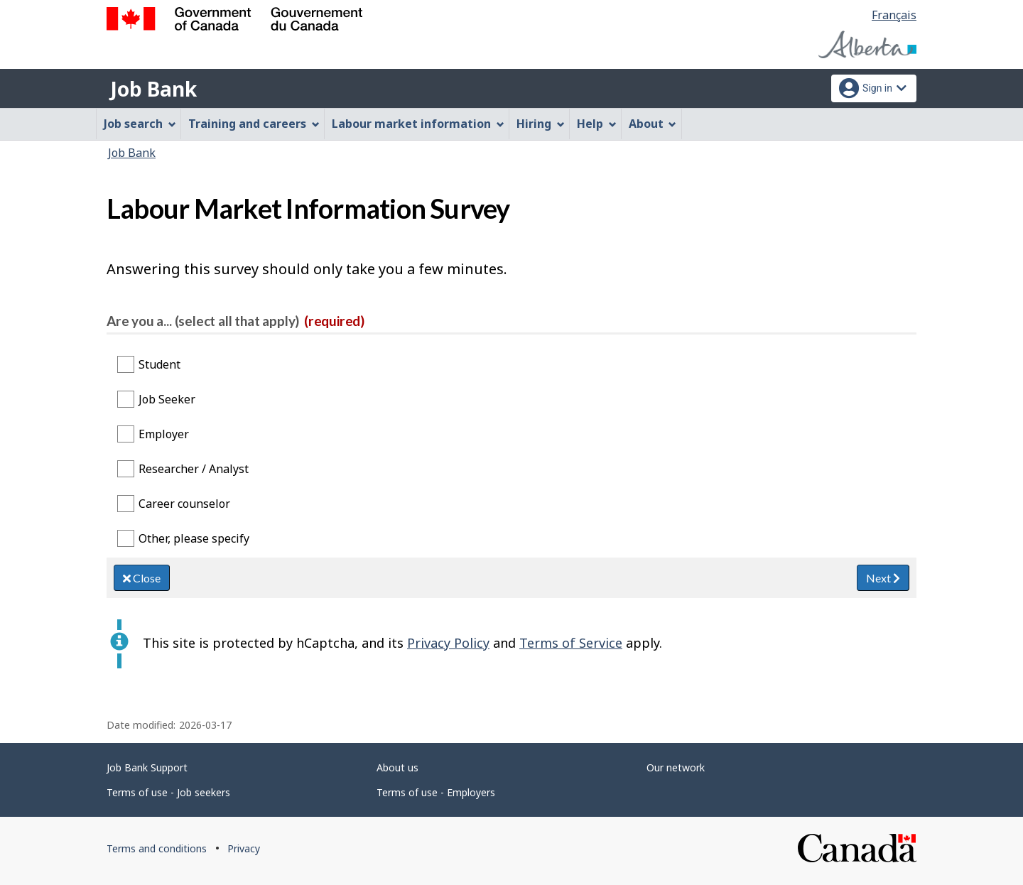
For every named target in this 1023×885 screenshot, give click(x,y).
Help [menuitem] (597, 123)
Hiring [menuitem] (540, 123)
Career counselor (184, 503)
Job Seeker (167, 399)
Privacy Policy (448, 642)
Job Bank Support (147, 767)
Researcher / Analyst (194, 469)
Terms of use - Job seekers (168, 792)
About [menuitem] (653, 123)
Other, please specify (194, 538)
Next (883, 578)
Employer (164, 434)
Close (142, 578)
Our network (675, 767)
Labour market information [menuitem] (418, 123)
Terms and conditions (157, 848)
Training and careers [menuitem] (254, 123)
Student (159, 364)
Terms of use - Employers (436, 792)
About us (397, 767)
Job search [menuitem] (140, 123)
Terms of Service (570, 642)
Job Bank (153, 88)
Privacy (243, 848)
